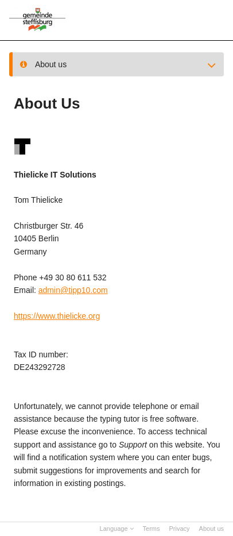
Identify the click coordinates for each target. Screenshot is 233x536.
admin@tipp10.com (73, 290)
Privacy (179, 528)
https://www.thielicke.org (57, 316)
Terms (151, 528)
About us (211, 528)
